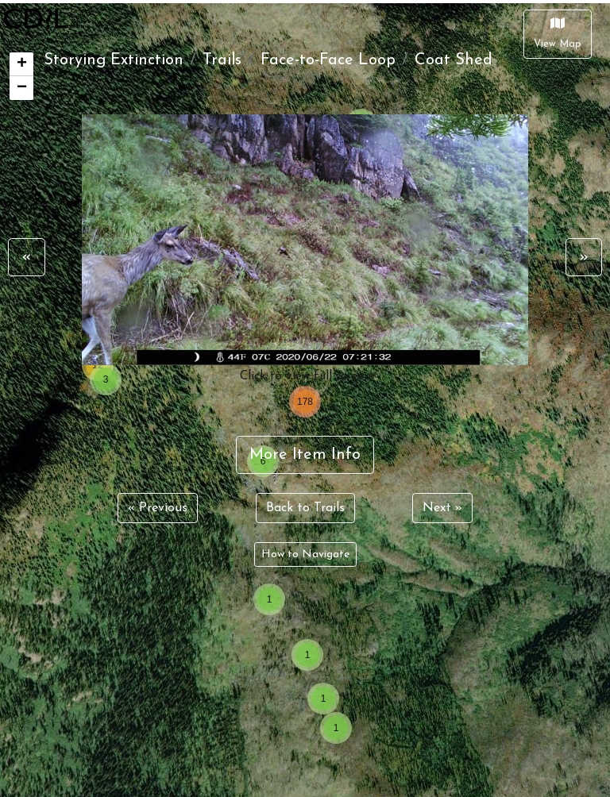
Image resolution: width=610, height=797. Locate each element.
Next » (442, 508)
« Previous (157, 508)
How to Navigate (305, 554)
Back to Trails (305, 508)
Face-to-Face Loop (328, 60)
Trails (222, 60)
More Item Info (305, 455)
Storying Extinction (113, 60)
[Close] (557, 34)
